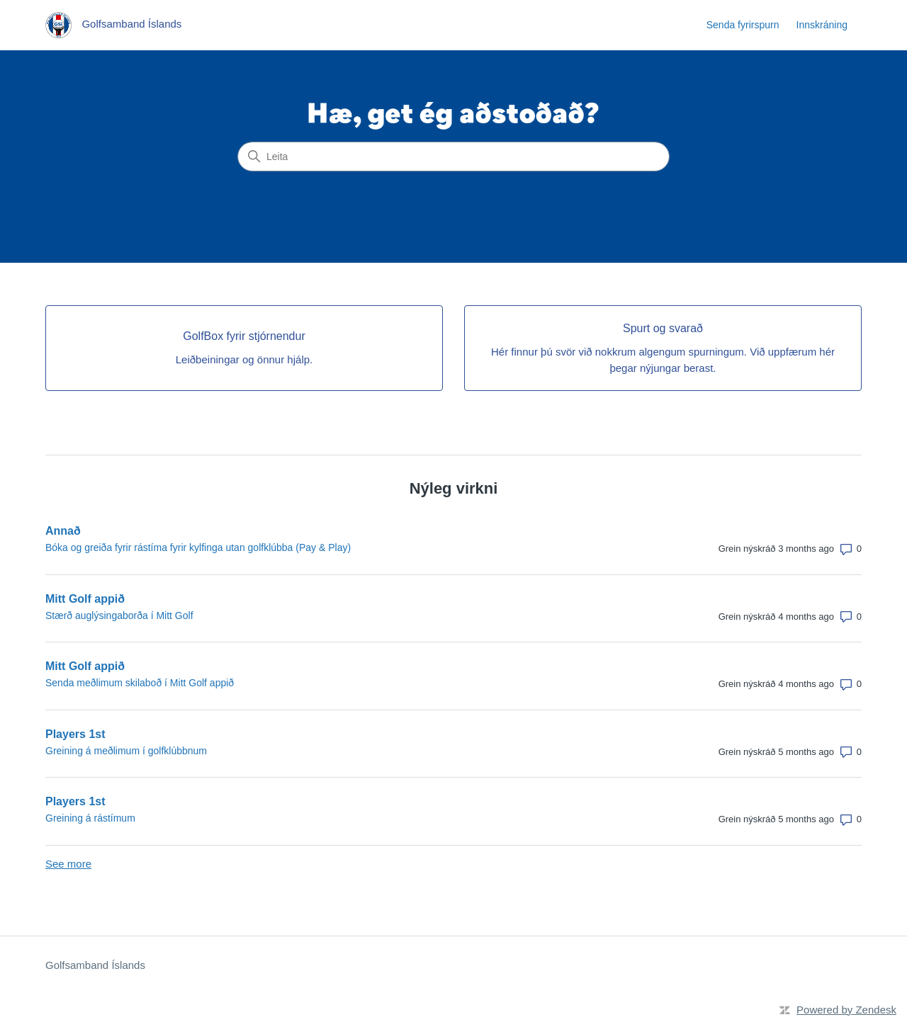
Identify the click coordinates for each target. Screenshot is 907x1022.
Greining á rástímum (90, 818)
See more (68, 864)
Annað (63, 531)
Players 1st (75, 734)
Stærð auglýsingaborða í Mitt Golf (119, 615)
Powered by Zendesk (846, 1010)
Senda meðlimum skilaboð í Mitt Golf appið (139, 682)
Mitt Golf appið (85, 599)
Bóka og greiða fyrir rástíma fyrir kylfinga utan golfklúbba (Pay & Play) (198, 547)
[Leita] (453, 156)
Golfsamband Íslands (95, 965)
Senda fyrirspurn (742, 24)
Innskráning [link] (821, 24)
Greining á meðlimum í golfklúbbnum (126, 750)
